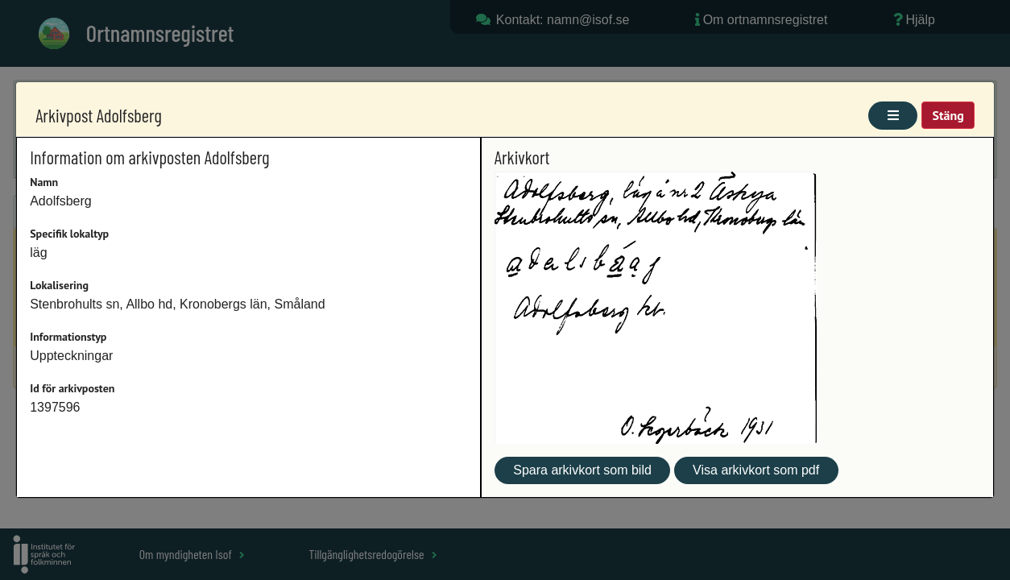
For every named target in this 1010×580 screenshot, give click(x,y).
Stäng (947, 115)
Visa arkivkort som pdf (756, 470)
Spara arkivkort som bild (582, 470)
